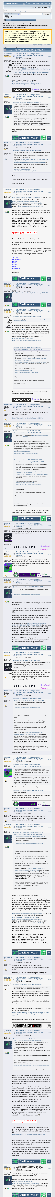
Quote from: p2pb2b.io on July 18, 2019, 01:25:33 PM (26, 102)
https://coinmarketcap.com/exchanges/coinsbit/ (27, 197)
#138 (49, 979)
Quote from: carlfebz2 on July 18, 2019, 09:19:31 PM (26, 660)
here (23, 329)
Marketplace (25, 24)
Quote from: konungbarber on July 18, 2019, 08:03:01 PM (28, 586)
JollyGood (7, 95)
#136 (49, 827)
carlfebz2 (7, 552)
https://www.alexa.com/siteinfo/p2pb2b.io (30, 206)
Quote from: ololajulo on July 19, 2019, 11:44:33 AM (26, 764)
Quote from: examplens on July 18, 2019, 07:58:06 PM (27, 430)
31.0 (10, 16)
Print (49, 46)
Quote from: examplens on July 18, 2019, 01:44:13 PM (27, 150)
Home (8, 19)
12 (23, 47)
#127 (49, 407)
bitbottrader (8, 957)
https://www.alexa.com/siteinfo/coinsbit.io (25, 201)
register (26, 11)
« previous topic (38, 44)
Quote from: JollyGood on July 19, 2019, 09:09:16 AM (27, 698)
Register (28, 19)
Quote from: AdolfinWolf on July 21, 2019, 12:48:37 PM (27, 1038)
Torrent (7, 17)
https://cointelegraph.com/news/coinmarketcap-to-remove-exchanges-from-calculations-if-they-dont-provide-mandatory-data (31, 1014)
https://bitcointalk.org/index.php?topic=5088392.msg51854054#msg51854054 (26, 339)
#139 (49, 1033)
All (28, 47)
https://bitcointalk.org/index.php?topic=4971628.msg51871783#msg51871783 (29, 624)
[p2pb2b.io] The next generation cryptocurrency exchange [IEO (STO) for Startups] (25, 26)
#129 (49, 526)
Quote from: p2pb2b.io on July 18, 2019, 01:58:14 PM (26, 347)
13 (25, 47)
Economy (16, 24)
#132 (49, 655)
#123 (49, 145)
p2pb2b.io (7, 142)
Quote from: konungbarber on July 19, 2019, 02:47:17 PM (28, 790)
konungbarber (9, 404)
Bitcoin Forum (7, 24)
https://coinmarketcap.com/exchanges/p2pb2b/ (27, 203)
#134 (49, 759)
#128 (49, 425)
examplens (8, 54)
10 (20, 47)
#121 (49, 56)
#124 (49, 192)
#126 (49, 311)
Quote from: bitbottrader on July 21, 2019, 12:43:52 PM (27, 984)
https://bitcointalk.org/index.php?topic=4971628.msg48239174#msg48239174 (26, 83)
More (33, 19)
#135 (49, 811)
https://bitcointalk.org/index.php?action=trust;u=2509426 (30, 293)
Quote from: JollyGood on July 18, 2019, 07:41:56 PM (27, 316)
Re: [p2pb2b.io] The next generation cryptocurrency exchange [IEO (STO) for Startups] (29, 55)
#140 (49, 1168)
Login (22, 19)
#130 (49, 554)
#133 (49, 693)
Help (13, 19)
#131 (49, 581)
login (20, 11)
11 (21, 47)
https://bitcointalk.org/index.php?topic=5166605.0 (27, 418)
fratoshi (7, 808)
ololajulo (7, 523)
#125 (49, 285)
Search (18, 19)
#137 (49, 960)
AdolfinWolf (8, 977)
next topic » (47, 44)
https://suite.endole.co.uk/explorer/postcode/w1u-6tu (28, 1135)
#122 (49, 97)
